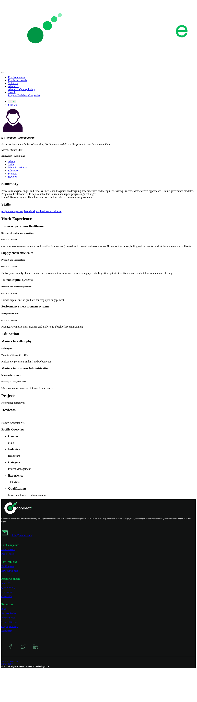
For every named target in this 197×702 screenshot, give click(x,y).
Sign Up (12, 104)
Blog (3, 609)
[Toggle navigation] (2, 72)
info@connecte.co (22, 535)
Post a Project (7, 554)
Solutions (13, 83)
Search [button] (12, 92)
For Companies (16, 77)
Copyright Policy (9, 626)
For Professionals (17, 80)
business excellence (51, 211)
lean (26, 211)
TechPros (22, 95)
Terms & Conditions (9, 661)
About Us (13, 89)
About (11, 161)
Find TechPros (8, 549)
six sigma (34, 211)
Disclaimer (6, 631)
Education (13, 170)
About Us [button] (13, 86)
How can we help (9, 571)
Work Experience (17, 167)
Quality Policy (27, 89)
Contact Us (6, 596)
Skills (11, 164)
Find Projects (7, 566)
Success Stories (8, 613)
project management (12, 211)
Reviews (12, 176)
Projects (12, 95)
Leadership (6, 592)
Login (12, 101)
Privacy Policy (8, 617)
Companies (34, 95)
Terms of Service (9, 622)
